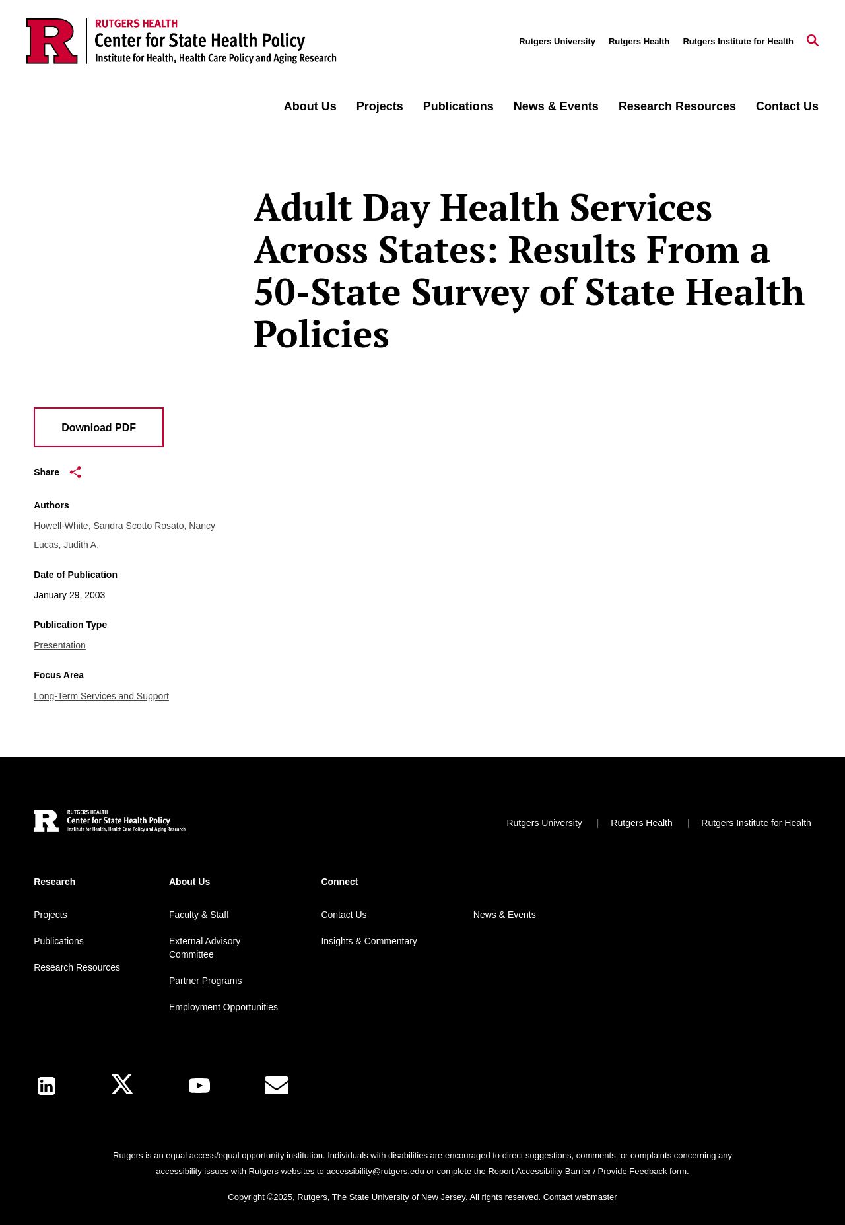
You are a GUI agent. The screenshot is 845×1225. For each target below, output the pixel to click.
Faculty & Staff (199, 914)
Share (57, 472)
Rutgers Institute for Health (738, 41)
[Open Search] (813, 41)
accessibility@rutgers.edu (375, 1171)
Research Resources (677, 106)
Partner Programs (205, 980)
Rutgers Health (639, 41)
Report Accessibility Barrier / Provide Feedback (577, 1171)
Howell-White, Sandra (78, 525)
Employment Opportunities (223, 1007)
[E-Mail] (276, 1086)
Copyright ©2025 (260, 1197)
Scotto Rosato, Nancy (170, 525)
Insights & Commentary (369, 941)
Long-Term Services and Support (101, 696)
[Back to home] (110, 822)
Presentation (60, 645)
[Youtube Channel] (199, 1085)
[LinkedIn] (46, 1086)
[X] (122, 1086)
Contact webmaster (580, 1197)
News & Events (556, 106)
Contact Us (787, 106)
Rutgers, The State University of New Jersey (381, 1197)
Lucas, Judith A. (66, 545)
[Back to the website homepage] (181, 41)
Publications (458, 106)
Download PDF (98, 427)
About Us (310, 106)
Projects (379, 106)
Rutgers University (557, 41)
